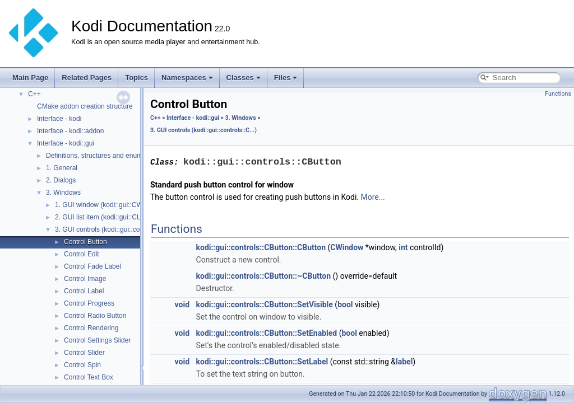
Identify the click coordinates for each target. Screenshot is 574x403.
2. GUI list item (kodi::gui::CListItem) (109, 217)
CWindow (346, 247)
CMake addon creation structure (85, 106)
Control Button (85, 242)
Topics (136, 77)
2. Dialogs (61, 180)
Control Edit (81, 254)
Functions (558, 93)
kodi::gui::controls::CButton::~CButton (263, 276)
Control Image (85, 279)
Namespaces (187, 77)
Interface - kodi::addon (70, 131)
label (404, 362)
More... (372, 197)
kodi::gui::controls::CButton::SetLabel (262, 362)
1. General (61, 168)
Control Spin (82, 365)
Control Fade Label (92, 266)
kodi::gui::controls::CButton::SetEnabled (266, 333)
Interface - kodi (59, 119)
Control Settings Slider (97, 340)
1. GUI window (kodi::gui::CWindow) (109, 205)
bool (345, 305)
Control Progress (89, 303)
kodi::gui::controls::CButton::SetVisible (264, 305)
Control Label (84, 291)
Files (286, 77)
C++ (34, 94)
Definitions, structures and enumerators (104, 156)
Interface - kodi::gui (65, 143)
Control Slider (84, 353)
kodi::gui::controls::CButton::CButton (261, 247)
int (403, 247)
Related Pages (87, 77)
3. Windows (63, 192)
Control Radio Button (95, 316)
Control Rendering (91, 328)
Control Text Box (88, 377)
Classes (243, 77)
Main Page (30, 77)
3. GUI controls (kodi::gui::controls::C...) (114, 229)
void (182, 305)
